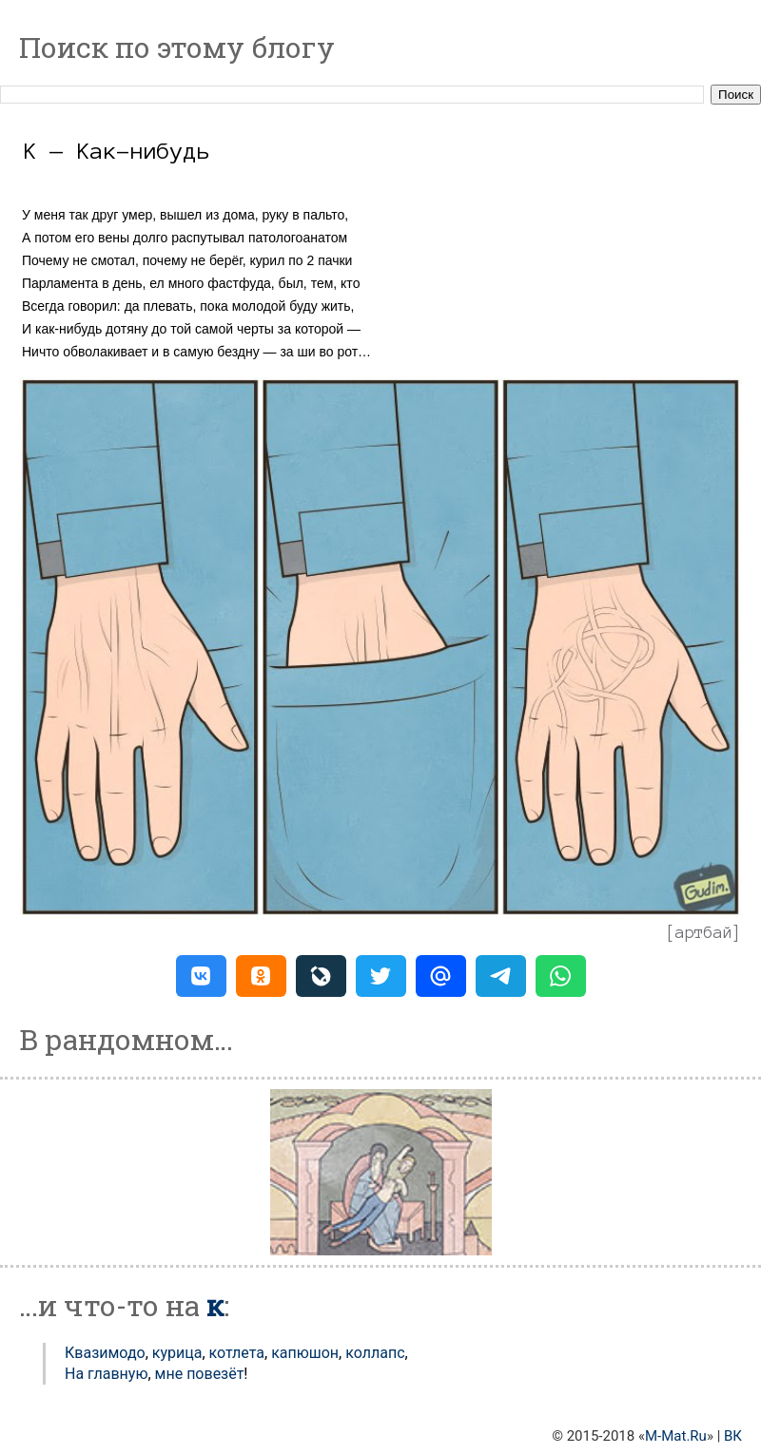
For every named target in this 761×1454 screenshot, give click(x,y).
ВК (733, 1435)
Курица (177, 1353)
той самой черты (222, 328)
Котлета (236, 1353)
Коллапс (374, 1353)
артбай (703, 932)
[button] (201, 976)
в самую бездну (211, 351)
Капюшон (305, 1353)
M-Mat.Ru (676, 1435)
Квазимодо (105, 1353)
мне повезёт (199, 1374)
